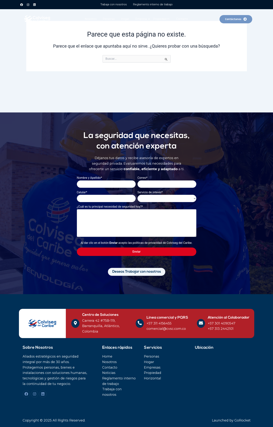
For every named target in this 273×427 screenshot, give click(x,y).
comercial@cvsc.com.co (166, 329)
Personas (109, 19)
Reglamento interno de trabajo (153, 4)
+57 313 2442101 (220, 329)
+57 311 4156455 (159, 323)
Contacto (182, 19)
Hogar (125, 19)
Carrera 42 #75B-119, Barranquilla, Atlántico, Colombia (101, 326)
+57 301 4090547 (221, 323)
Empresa (141, 19)
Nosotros (91, 19)
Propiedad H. (161, 19)
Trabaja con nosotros (113, 4)
